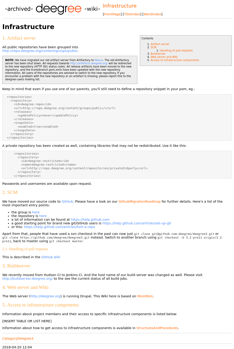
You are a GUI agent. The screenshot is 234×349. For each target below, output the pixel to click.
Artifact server (160, 44)
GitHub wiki (50, 257)
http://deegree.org (45, 296)
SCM (153, 47)
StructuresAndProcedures (157, 328)
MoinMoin (145, 296)
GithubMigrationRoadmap (140, 201)
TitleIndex (132, 14)
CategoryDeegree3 (17, 338)
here (36, 212)
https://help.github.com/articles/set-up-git (136, 223)
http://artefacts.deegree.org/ (89, 63)
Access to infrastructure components (175, 60)
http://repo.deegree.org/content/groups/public (40, 51)
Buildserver (158, 53)
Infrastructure (120, 6)
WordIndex (152, 14)
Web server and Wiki (164, 57)
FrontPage (112, 14)
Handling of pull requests (176, 50)
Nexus (99, 60)
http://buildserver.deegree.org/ (27, 278)
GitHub (67, 201)
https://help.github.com (90, 219)
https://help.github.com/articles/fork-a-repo (59, 227)
